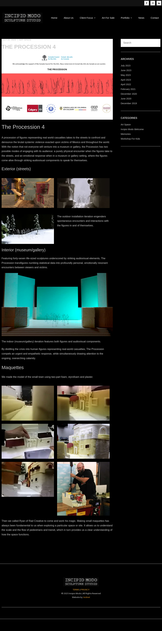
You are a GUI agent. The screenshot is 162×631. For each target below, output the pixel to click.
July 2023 (126, 65)
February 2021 (128, 89)
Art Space (25, 40)
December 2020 (129, 94)
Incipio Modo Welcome (132, 129)
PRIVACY (85, 589)
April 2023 (126, 80)
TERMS (76, 589)
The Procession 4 (29, 47)
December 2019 (129, 103)
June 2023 (126, 70)
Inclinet (86, 597)
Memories (126, 134)
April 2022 (126, 84)
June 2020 (126, 98)
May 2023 (126, 75)
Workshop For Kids (130, 139)
